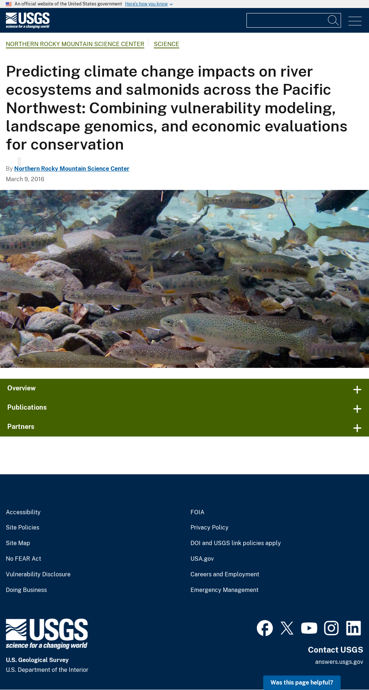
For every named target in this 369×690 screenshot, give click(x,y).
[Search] (333, 20)
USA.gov (202, 559)
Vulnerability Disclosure (38, 574)
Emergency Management (224, 590)
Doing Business (26, 590)
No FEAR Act (23, 559)
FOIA (197, 512)
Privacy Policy (209, 527)
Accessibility (23, 512)
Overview (21, 388)
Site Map (18, 543)
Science (166, 44)
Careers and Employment (224, 574)
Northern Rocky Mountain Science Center (75, 44)
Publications (27, 407)
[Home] (27, 26)
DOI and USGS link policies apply (235, 543)
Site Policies (22, 527)
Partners (21, 426)
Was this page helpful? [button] (301, 682)
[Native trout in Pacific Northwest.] (184, 279)
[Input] (293, 20)
